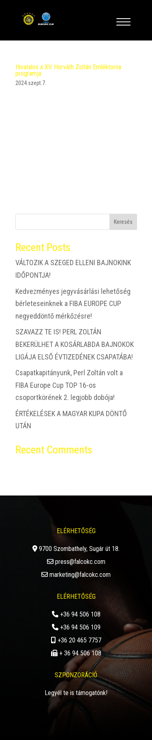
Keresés (123, 222)
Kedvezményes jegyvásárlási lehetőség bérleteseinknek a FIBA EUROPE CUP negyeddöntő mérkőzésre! (73, 303)
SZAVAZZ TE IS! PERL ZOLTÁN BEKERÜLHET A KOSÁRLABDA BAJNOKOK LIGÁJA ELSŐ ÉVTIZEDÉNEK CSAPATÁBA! (74, 344)
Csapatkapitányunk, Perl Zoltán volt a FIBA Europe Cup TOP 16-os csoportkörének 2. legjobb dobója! (69, 385)
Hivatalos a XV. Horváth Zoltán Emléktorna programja (68, 70)
